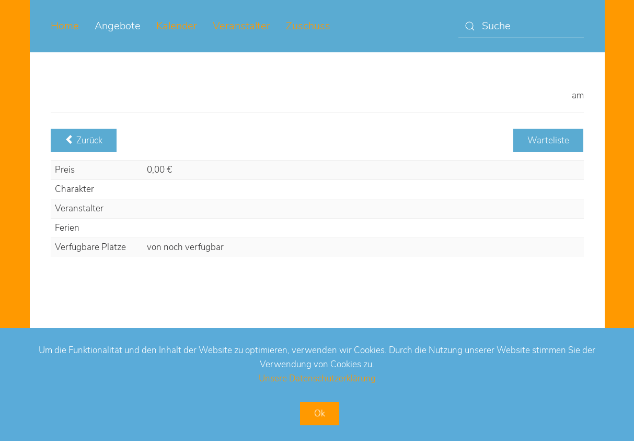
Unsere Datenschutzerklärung (317, 378)
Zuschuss (308, 26)
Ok (319, 414)
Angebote (118, 26)
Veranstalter (241, 26)
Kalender (176, 26)
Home (65, 26)
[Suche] (521, 26)
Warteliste (548, 140)
